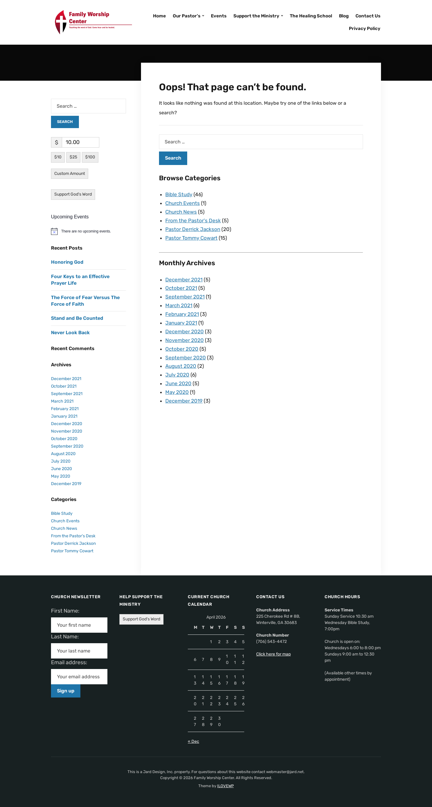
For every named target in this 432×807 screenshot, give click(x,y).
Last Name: (66, 636)
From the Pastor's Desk (193, 221)
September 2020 (185, 358)
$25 (73, 157)
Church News (181, 212)
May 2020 (177, 392)
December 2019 (183, 401)
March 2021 (178, 305)
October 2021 (181, 288)
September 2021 (185, 297)
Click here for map (273, 654)
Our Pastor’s (186, 16)
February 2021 (182, 314)
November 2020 (184, 340)
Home (159, 16)
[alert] (88, 231)
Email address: (71, 662)
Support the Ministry (256, 16)
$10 (58, 157)
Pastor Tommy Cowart (191, 238)
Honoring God (67, 262)
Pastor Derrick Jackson (192, 229)
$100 (90, 157)
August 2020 (180, 366)
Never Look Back (70, 332)
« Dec (193, 741)
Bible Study (178, 194)
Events (218, 16)
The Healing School (311, 16)
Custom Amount (69, 173)
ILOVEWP (225, 786)
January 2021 (181, 323)
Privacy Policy (364, 28)
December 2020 (184, 331)
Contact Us (368, 16)
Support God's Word (73, 194)
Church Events (182, 203)
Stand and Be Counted (77, 318)
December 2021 (183, 280)
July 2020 (177, 375)
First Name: (67, 611)
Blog (344, 16)
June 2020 (178, 383)
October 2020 (181, 349)
